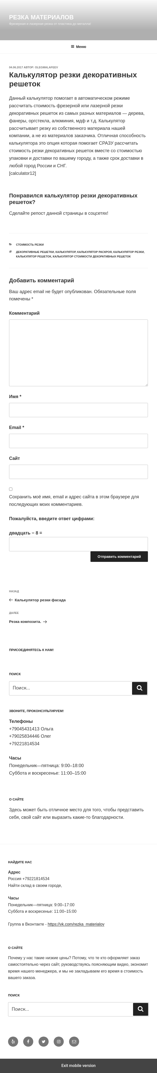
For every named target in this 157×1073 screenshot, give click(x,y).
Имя (15, 396)
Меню (78, 47)
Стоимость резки (30, 244)
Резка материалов (41, 17)
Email (16, 427)
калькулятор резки (128, 251)
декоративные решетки (35, 251)
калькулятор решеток (33, 256)
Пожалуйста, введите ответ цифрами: (52, 518)
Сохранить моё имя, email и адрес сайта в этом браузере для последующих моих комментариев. (74, 500)
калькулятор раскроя (94, 251)
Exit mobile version (78, 1065)
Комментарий (24, 313)
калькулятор (65, 251)
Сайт (14, 458)
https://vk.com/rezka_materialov (76, 924)
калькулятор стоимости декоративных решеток (92, 256)
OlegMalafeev (46, 67)
